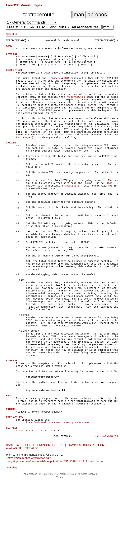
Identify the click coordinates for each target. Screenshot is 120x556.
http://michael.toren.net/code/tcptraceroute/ (57, 494)
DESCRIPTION (41, 519)
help (15, 34)
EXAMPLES (73, 519)
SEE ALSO (31, 523)
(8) (60, 85)
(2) (111, 210)
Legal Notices (29, 548)
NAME (10, 519)
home (9, 34)
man (79, 14)
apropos (97, 14)
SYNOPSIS (23, 519)
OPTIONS (58, 519)
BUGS (87, 519)
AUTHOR (98, 519)
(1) (28, 155)
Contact (60, 551)
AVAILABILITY (14, 523)
